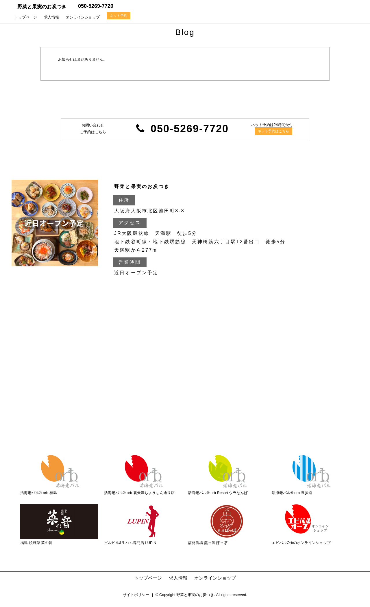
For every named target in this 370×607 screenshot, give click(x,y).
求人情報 (51, 17)
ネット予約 (118, 16)
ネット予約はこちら (273, 131)
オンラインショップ (83, 17)
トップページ (25, 17)
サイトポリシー (136, 595)
